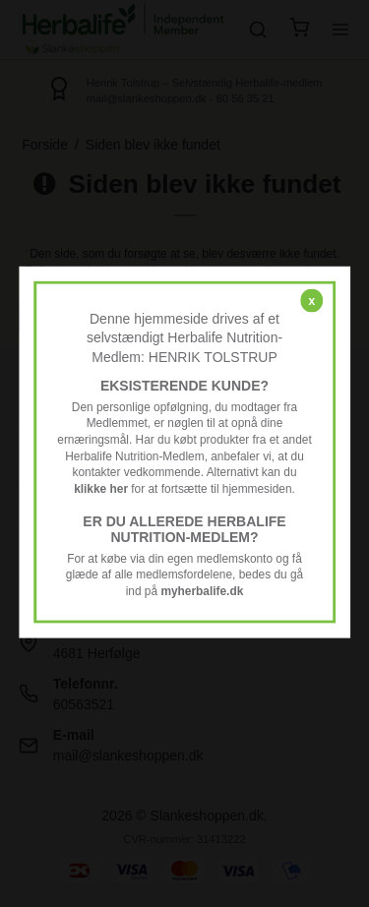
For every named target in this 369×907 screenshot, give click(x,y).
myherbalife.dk (201, 591)
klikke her (101, 489)
